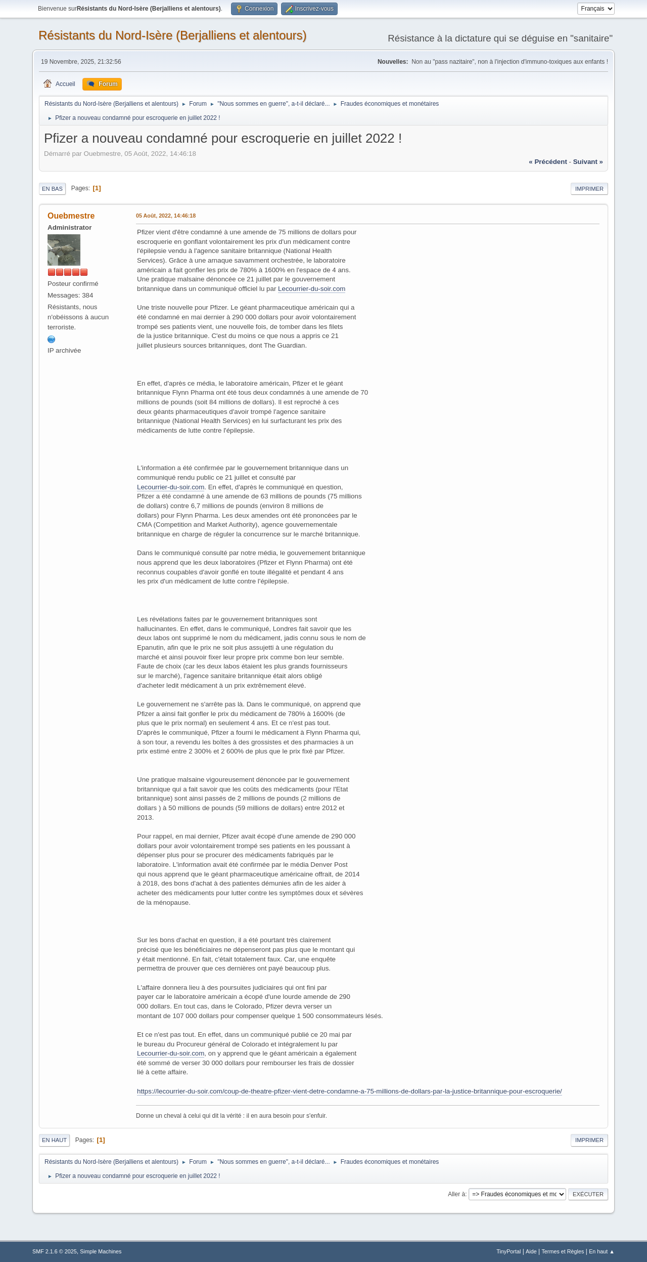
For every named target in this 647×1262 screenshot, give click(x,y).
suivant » (588, 161)
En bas (52, 189)
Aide (531, 1251)
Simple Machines (100, 1251)
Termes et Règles (562, 1251)
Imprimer (589, 189)
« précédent (548, 161)
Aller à (456, 1194)
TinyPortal (508, 1251)
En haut (54, 1140)
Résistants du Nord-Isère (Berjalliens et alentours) (172, 35)
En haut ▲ (602, 1251)
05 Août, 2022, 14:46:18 (166, 216)
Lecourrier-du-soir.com (311, 288)
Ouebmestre (71, 216)
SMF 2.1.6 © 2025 (54, 1251)
